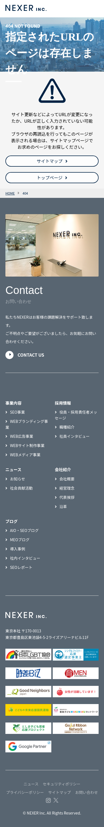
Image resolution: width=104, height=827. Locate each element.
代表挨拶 (67, 497)
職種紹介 (67, 427)
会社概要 (67, 478)
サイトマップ (49, 161)
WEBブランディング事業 (26, 424)
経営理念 (67, 488)
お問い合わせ (86, 792)
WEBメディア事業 (25, 454)
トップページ (50, 177)
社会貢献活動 (21, 488)
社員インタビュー (74, 436)
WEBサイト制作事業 (27, 445)
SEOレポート (21, 567)
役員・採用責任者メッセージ (76, 415)
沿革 (63, 506)
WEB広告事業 (21, 436)
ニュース (31, 784)
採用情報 (63, 403)
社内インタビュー (25, 558)
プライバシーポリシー (25, 792)
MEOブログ (19, 539)
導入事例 (17, 549)
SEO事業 (17, 412)
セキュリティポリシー (61, 784)
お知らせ (17, 478)
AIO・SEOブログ (24, 530)
